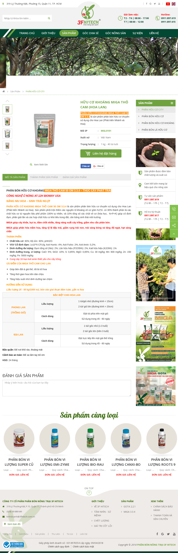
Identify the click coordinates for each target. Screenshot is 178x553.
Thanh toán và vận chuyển (162, 517)
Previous (7, 101)
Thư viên (56, 534)
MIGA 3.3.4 (129, 511)
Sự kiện (138, 33)
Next (7, 154)
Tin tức (70, 534)
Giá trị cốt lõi (103, 525)
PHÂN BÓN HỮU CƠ (153, 116)
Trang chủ (27, 33)
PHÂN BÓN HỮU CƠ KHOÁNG (158, 123)
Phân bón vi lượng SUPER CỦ (53, 462)
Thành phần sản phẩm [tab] (44, 177)
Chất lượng (101, 520)
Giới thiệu (48, 33)
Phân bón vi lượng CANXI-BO (160, 462)
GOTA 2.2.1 (130, 506)
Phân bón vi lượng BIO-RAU (124, 462)
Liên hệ (154, 33)
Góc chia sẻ (91, 33)
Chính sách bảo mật (83, 546)
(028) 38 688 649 (14, 511)
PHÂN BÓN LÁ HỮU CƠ (154, 129)
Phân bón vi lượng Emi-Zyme (89, 462)
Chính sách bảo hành (163, 508)
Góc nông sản (115, 33)
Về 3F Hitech (101, 506)
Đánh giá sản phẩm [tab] (74, 177)
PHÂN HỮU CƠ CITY (35, 91)
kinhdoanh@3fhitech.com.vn (21, 516)
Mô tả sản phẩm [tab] (15, 177)
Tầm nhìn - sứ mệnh (102, 513)
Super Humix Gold (18, 462)
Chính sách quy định (58, 546)
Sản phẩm (69, 33)
